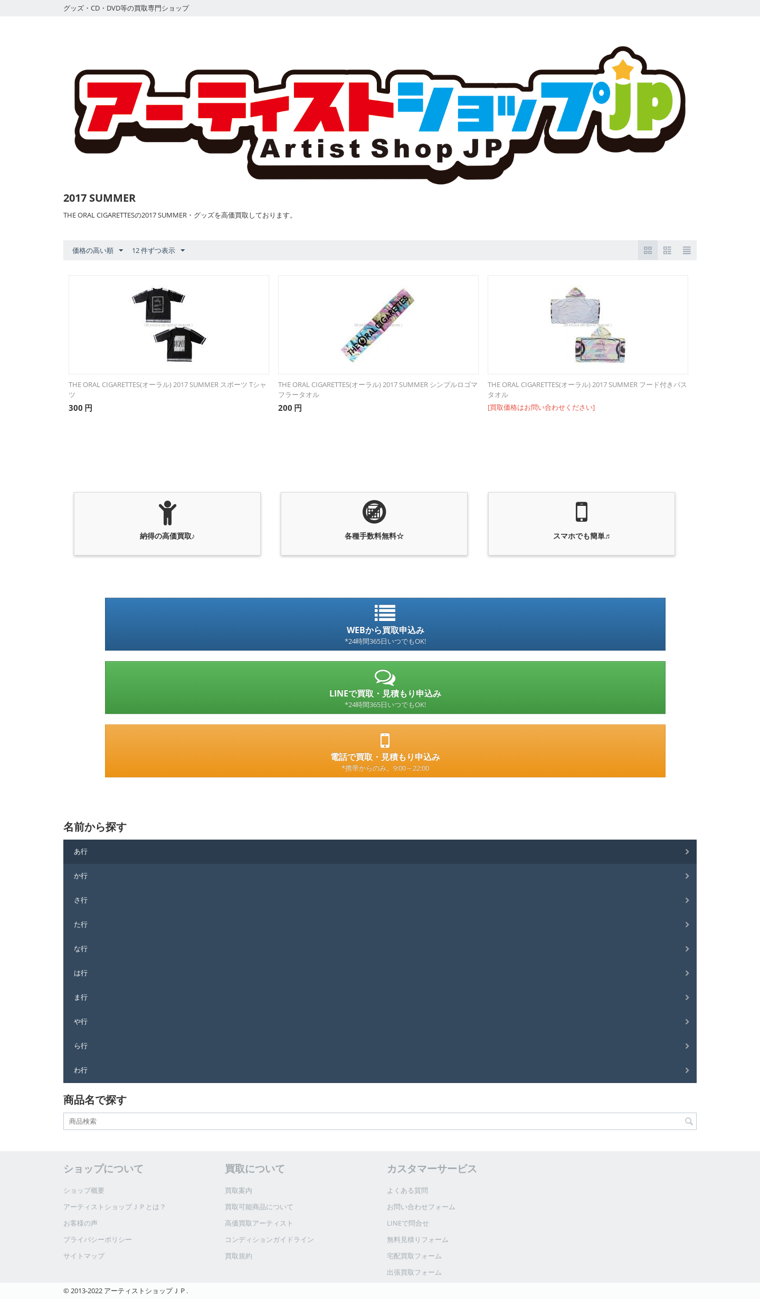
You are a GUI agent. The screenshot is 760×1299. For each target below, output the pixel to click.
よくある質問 (407, 1190)
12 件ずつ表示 (158, 251)
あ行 (81, 851)
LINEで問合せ (408, 1223)
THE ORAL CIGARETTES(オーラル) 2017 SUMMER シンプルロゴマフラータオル (378, 389)
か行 (81, 875)
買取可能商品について (259, 1206)
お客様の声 (80, 1223)
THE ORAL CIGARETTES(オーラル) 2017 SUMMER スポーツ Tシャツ (168, 389)
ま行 (81, 997)
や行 (81, 1021)
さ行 (81, 900)
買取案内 (238, 1190)
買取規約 (238, 1255)
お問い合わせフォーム (421, 1206)
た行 (81, 924)
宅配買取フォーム (414, 1255)
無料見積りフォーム (418, 1239)
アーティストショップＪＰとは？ (114, 1206)
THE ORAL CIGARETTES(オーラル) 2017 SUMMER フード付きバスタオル (587, 389)
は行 (81, 972)
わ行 (81, 1070)
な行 (81, 948)
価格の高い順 (97, 251)
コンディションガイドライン (269, 1239)
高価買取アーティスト (259, 1223)
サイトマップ (83, 1255)
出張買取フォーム (414, 1272)
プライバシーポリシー (97, 1239)
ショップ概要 (83, 1190)
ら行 (81, 1045)
